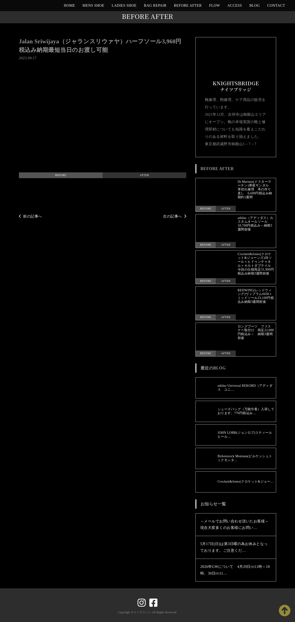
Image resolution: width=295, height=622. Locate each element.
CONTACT (276, 5)
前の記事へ (30, 216)
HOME (69, 5)
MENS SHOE (93, 5)
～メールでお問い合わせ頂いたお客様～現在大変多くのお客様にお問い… (234, 524)
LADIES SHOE (124, 5)
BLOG (254, 5)
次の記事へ (174, 216)
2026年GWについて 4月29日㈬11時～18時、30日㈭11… (235, 570)
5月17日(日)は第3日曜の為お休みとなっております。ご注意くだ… (234, 547)
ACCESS (234, 5)
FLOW (214, 5)
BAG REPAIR (155, 5)
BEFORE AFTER (188, 5)
